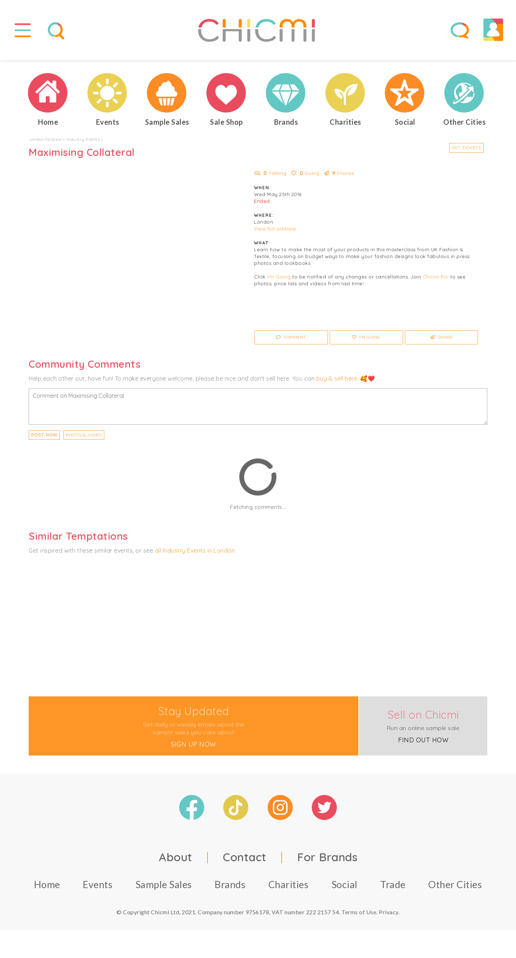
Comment (291, 340)
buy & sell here (337, 381)
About (175, 860)
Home (47, 887)
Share (441, 340)
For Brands (327, 860)
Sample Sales (163, 887)
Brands (230, 887)
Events (98, 887)
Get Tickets (466, 150)
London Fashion (45, 142)
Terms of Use (358, 915)
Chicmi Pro (436, 280)
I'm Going (279, 280)
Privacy (388, 915)
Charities (288, 887)
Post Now (44, 437)
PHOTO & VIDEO (84, 437)
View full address (275, 232)
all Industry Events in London (195, 553)
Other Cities (455, 887)
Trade (393, 887)
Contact (245, 860)
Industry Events (83, 142)
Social (344, 887)
